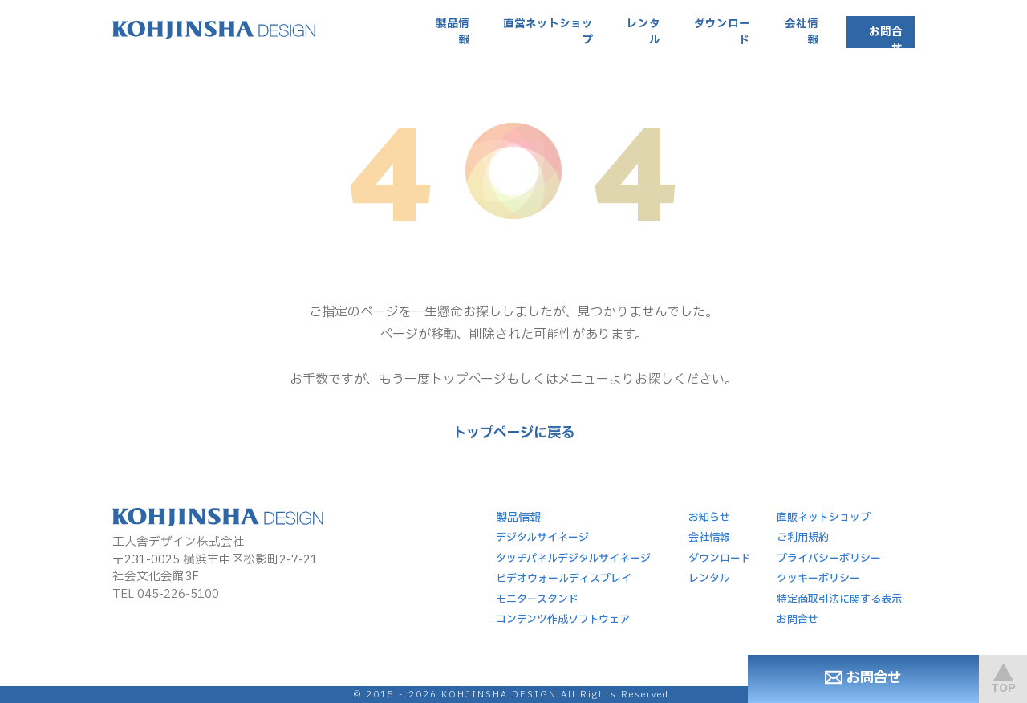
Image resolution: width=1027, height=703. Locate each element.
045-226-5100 (178, 594)
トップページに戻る (513, 433)
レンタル (643, 32)
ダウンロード (722, 32)
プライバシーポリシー (829, 559)
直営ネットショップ (548, 32)
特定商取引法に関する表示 (839, 599)
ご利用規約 (803, 538)
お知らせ (709, 518)
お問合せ (886, 40)
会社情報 (801, 32)
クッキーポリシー (818, 579)
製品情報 (452, 32)
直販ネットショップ (824, 518)
